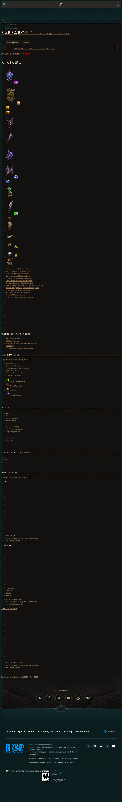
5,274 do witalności (12, 341)
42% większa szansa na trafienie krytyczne (21, 343)
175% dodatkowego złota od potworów (19, 348)
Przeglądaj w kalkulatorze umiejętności (16, 359)
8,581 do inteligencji (13, 339)
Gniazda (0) (10, 346)
